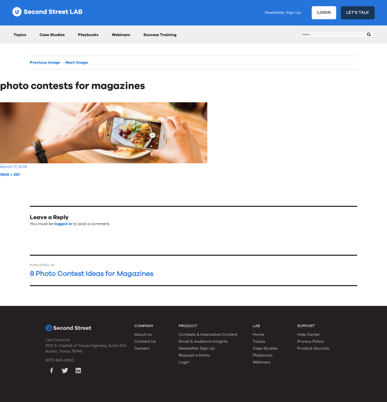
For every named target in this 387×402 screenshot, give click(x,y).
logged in (63, 224)
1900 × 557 (10, 174)
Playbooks (88, 35)
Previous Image (45, 62)
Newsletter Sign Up (283, 12)
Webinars (121, 35)
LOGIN (324, 12)
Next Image (76, 62)
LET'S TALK (357, 12)
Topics (20, 35)
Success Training (159, 35)
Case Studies (52, 35)
